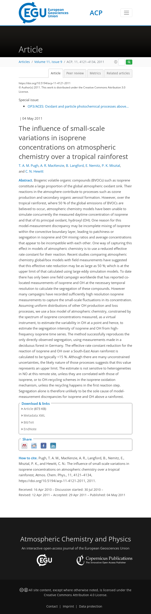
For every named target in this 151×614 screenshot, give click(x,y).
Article (56, 73)
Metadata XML (34, 415)
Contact (52, 606)
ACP (96, 12)
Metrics (95, 73)
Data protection (90, 606)
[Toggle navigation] (126, 12)
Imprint (68, 606)
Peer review (75, 73)
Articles (24, 62)
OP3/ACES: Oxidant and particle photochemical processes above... (78, 106)
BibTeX (29, 422)
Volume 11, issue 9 (48, 62)
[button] (115, 62)
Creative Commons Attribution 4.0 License (75, 595)
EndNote (30, 429)
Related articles (118, 73)
